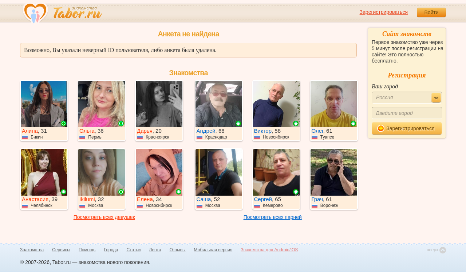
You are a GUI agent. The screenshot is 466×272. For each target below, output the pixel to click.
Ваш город (385, 86)
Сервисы (61, 249)
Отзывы (178, 249)
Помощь (87, 249)
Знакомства (32, 249)
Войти (431, 12)
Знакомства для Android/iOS (269, 249)
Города (111, 249)
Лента (155, 249)
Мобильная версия (213, 249)
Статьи (134, 249)
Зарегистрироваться (384, 12)
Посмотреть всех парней (273, 217)
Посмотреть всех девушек (104, 217)
